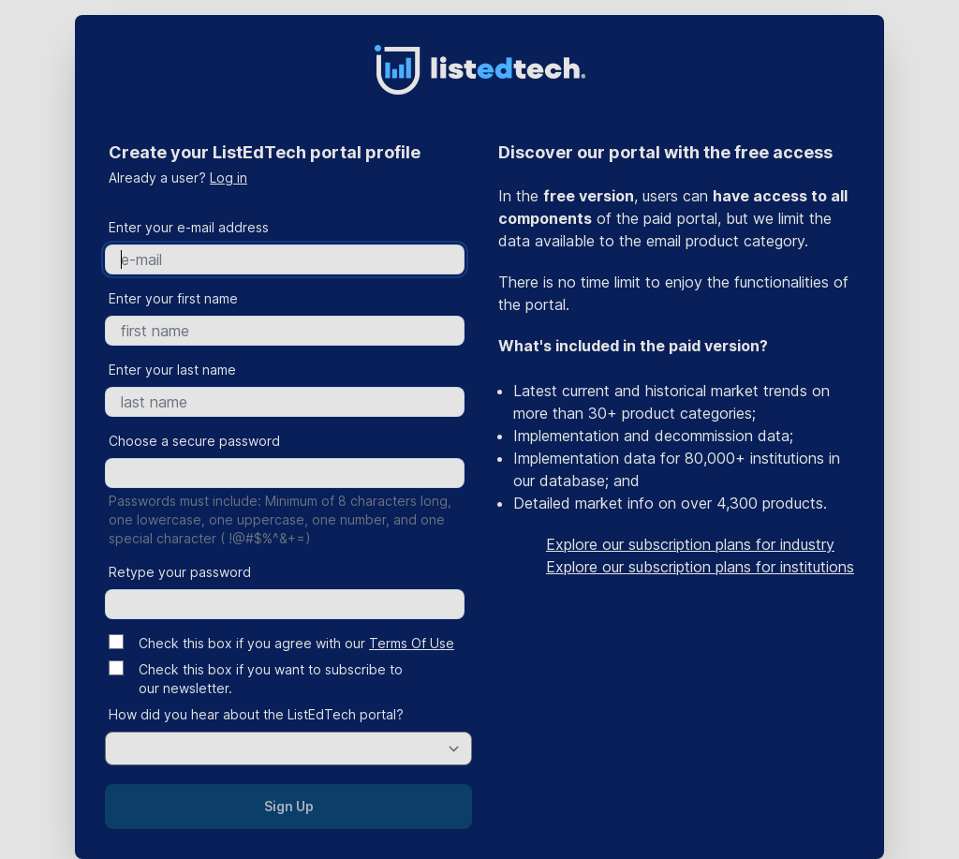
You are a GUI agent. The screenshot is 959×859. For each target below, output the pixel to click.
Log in (228, 177)
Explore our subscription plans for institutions (700, 566)
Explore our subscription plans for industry (690, 544)
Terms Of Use (411, 643)
